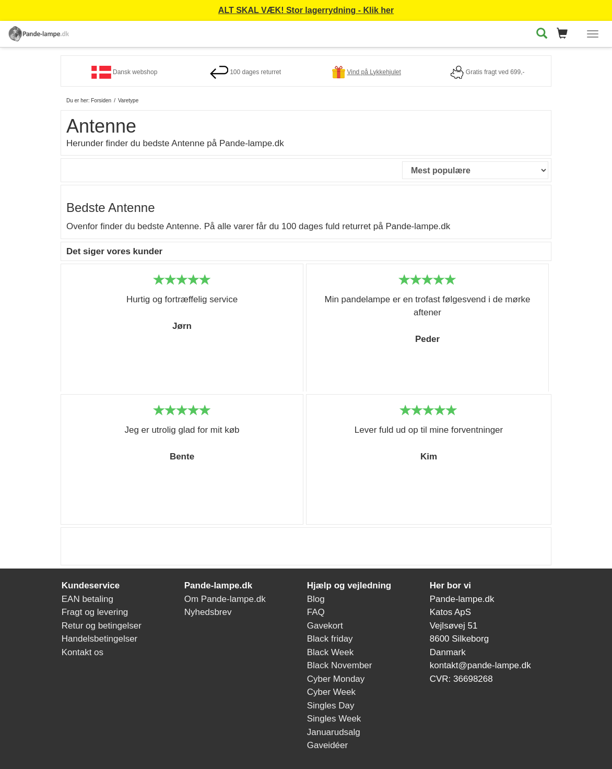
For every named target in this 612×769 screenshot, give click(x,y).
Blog (316, 599)
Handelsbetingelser (100, 639)
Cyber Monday (336, 679)
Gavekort (325, 626)
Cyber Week (331, 692)
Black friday (330, 639)
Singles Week (334, 719)
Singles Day (331, 706)
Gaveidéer (327, 745)
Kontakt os (82, 652)
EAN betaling (87, 599)
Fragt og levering (95, 612)
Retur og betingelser (102, 626)
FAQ (316, 612)
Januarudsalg (333, 732)
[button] (565, 34)
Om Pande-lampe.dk (225, 599)
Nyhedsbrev (208, 612)
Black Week (330, 652)
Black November (339, 665)
